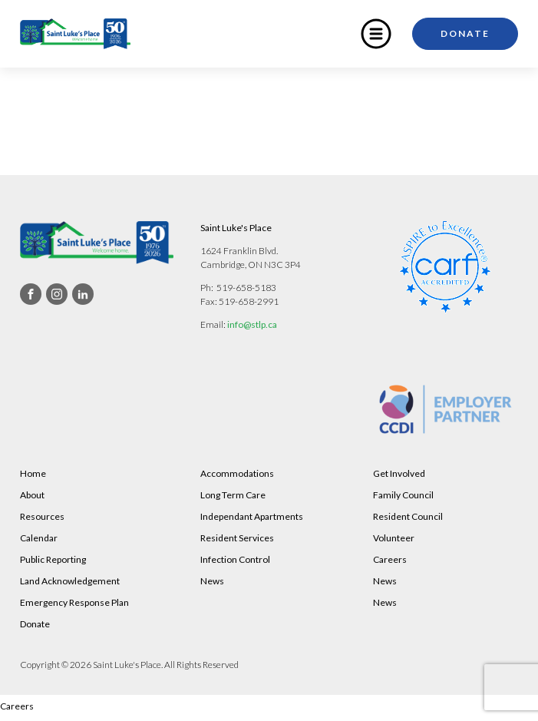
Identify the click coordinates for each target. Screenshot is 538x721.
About (32, 495)
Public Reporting (53, 559)
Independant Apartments (251, 516)
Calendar (39, 538)
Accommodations (237, 473)
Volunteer (393, 538)
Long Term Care (233, 495)
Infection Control (235, 559)
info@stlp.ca (252, 324)
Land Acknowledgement (70, 581)
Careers (390, 559)
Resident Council (408, 516)
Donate (465, 33)
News (212, 581)
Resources (42, 516)
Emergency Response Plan (74, 602)
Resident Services (237, 538)
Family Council (403, 495)
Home (33, 473)
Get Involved (399, 473)
